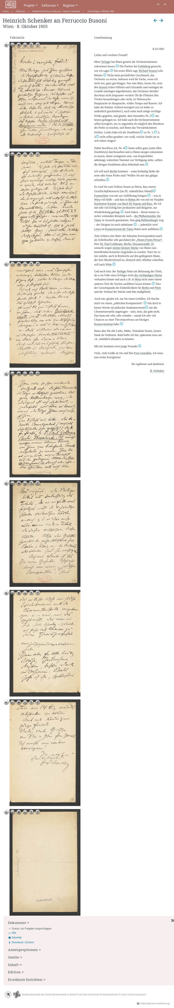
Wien (97, 199)
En (165, 4)
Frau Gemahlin (142, 353)
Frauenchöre (101, 195)
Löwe (97, 229)
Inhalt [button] (13, 964)
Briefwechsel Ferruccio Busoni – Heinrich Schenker (56, 11)
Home (6, 11)
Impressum (140, 994)
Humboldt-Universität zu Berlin (60, 994)
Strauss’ (103, 87)
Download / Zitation (23, 942)
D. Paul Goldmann (111, 243)
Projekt (29, 5)
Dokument (17, 922)
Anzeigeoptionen (23, 949)
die (145, 216)
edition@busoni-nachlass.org (155, 1003)
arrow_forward (161, 20)
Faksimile (17, 937)
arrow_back (155, 20)
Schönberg (144, 66)
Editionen (49, 5)
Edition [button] (14, 972)
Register (69, 5)
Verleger (106, 61)
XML (14, 932)
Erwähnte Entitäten (25, 979)
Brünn (132, 199)
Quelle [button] (13, 957)
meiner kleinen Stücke (125, 247)
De (158, 4)
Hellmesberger (149, 220)
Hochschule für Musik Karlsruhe (102, 994)
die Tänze (127, 229)
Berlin (113, 171)
